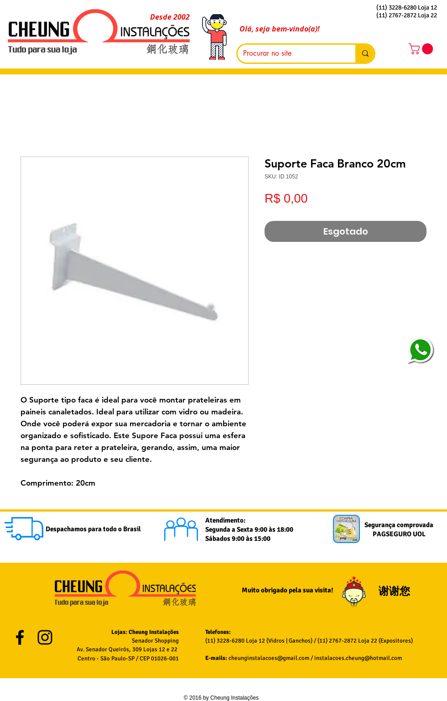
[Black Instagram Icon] (45, 637)
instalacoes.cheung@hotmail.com (358, 658)
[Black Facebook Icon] (20, 637)
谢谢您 (395, 591)
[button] (422, 48)
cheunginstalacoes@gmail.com (269, 658)
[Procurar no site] (289, 54)
